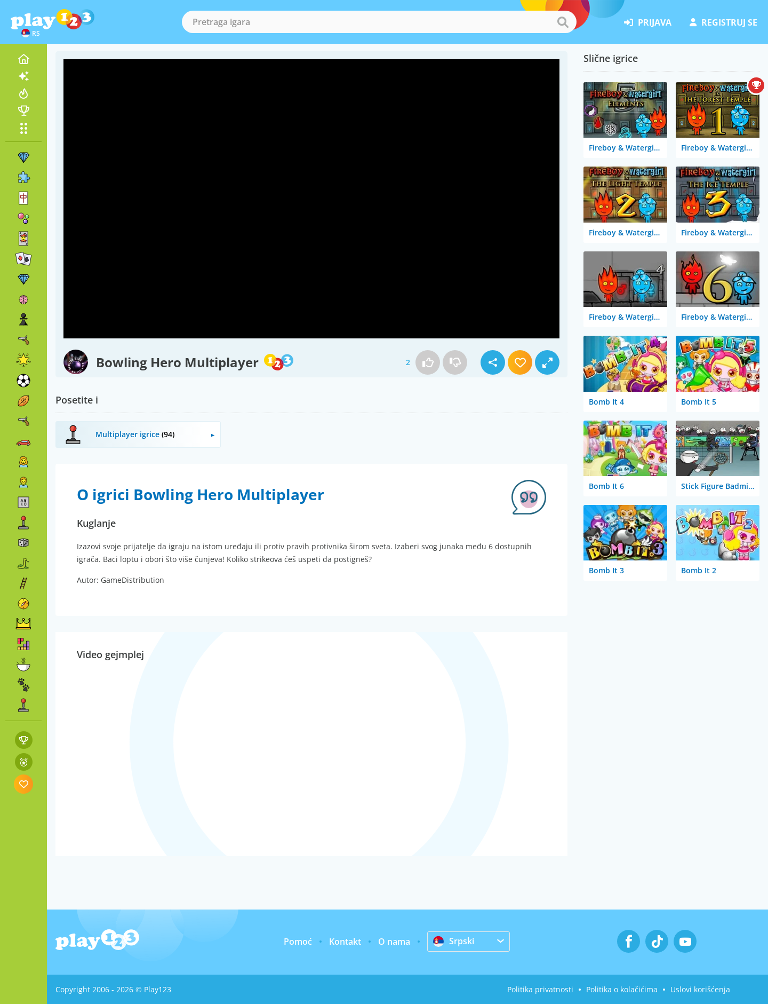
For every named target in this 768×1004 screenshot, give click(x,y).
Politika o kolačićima (622, 989)
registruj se (723, 22)
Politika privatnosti (540, 989)
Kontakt (345, 941)
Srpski (453, 941)
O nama (394, 941)
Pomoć (298, 941)
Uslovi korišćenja (700, 989)
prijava (647, 22)
